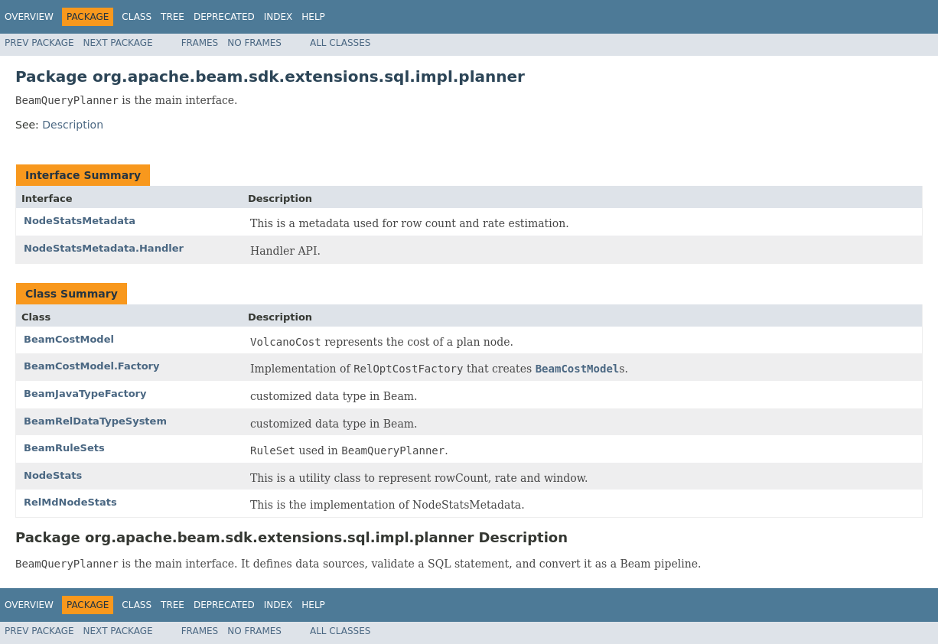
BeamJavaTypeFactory (85, 393)
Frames (200, 42)
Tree (172, 16)
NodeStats (53, 475)
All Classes (340, 42)
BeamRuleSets (64, 448)
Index (278, 16)
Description (72, 125)
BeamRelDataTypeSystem (95, 421)
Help (313, 16)
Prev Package (39, 42)
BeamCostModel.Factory (91, 366)
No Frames (254, 42)
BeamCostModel (69, 339)
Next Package (118, 42)
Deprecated (224, 16)
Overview (29, 16)
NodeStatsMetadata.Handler (104, 248)
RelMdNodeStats (70, 502)
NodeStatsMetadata (79, 220)
